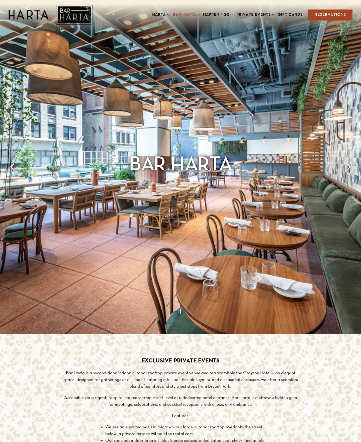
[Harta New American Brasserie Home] (51, 15)
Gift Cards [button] (290, 15)
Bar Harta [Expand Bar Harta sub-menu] (185, 14)
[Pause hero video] (180, 277)
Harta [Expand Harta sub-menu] (160, 14)
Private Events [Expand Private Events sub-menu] (254, 14)
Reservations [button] (330, 15)
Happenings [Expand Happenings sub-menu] (217, 14)
